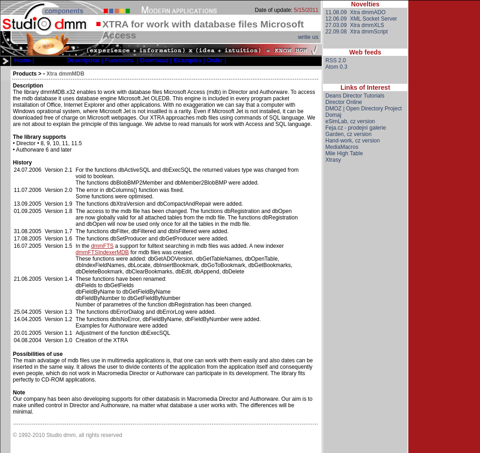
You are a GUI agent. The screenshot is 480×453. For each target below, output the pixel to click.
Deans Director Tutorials (355, 96)
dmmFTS (102, 246)
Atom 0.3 (336, 67)
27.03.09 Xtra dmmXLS (354, 25)
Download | (156, 60)
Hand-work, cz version (352, 140)
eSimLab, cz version (350, 121)
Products (25, 74)
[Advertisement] (365, 315)
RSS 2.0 (335, 60)
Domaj (333, 115)
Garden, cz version (348, 134)
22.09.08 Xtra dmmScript (356, 31)
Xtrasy (333, 160)
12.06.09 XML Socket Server (361, 19)
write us (308, 36)
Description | (85, 60)
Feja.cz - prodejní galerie (355, 128)
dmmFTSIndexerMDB (102, 252)
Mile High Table (344, 153)
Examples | (189, 60)
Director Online (343, 102)
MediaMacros (341, 147)
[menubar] (120, 60)
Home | (24, 60)
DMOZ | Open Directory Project (363, 108)
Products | (50, 60)
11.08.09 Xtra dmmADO (355, 12)
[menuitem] (24, 60)
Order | (216, 60)
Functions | (121, 60)
